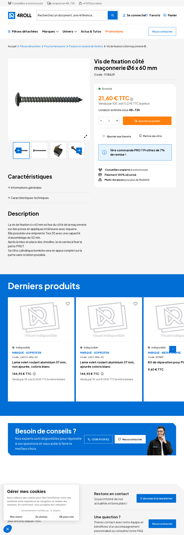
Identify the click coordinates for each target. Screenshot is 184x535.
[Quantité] (109, 120)
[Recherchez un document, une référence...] (113, 15)
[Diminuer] (101, 120)
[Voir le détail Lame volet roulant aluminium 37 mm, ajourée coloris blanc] (109, 349)
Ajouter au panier (147, 120)
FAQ (140, 531)
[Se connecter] (132, 15)
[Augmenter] (117, 120)
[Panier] (170, 15)
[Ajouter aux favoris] (116, 136)
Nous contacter (162, 31)
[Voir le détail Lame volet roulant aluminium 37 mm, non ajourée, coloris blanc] (41, 349)
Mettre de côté (150, 135)
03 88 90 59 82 (98, 439)
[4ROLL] (20, 15)
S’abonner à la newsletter (156, 498)
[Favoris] (152, 15)
